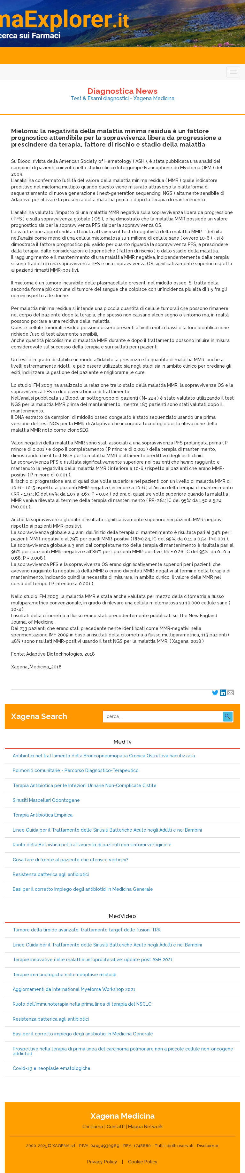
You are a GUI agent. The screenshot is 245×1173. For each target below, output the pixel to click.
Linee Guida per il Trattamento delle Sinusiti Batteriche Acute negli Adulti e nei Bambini (107, 830)
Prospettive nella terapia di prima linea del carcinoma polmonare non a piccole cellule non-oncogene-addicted (124, 1051)
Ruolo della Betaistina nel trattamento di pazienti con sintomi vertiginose (92, 844)
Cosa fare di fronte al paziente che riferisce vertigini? (70, 860)
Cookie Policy (142, 1161)
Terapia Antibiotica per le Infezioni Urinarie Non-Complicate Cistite (85, 785)
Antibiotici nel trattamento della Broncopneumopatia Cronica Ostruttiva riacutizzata (104, 756)
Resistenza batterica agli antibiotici (51, 874)
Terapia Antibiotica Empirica (43, 815)
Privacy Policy (102, 1161)
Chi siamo (92, 1126)
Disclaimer (208, 1145)
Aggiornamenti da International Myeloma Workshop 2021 (74, 989)
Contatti (116, 1126)
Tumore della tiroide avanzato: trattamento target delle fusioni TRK (87, 930)
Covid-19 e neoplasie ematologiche (51, 1068)
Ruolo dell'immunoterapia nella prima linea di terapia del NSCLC (82, 1004)
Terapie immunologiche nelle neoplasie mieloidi (64, 974)
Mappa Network (145, 1126)
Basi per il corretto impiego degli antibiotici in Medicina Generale (83, 889)
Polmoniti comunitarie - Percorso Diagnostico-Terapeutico (76, 770)
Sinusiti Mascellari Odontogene (46, 800)
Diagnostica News (122, 91)
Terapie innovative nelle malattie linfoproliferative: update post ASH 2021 (93, 959)
